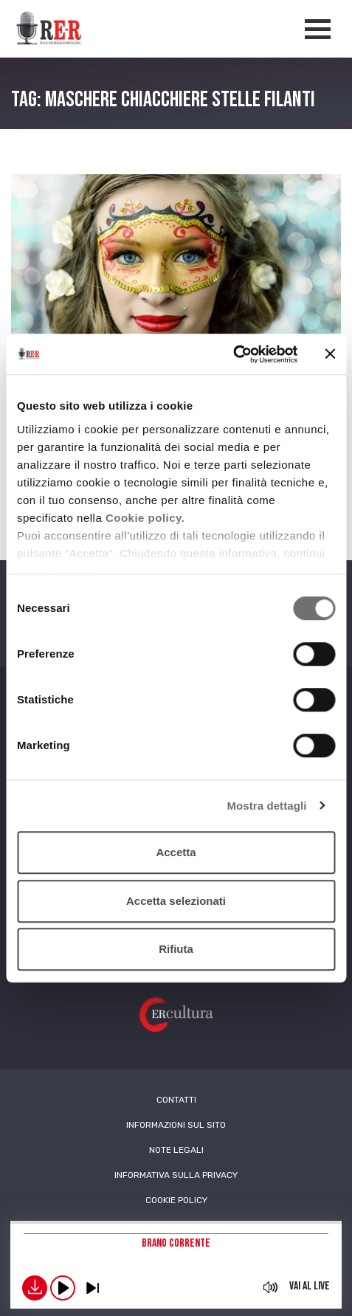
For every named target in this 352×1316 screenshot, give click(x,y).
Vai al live (309, 1286)
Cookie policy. (145, 517)
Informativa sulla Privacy (176, 1175)
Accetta (176, 852)
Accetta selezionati (176, 901)
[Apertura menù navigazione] (317, 29)
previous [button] (92, 1288)
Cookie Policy (176, 1200)
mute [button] (270, 1287)
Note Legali (176, 1150)
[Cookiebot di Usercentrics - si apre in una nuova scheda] (232, 354)
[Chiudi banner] (330, 354)
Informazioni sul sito (176, 1125)
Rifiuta (176, 949)
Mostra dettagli (266, 805)
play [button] (62, 1288)
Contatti (176, 1100)
